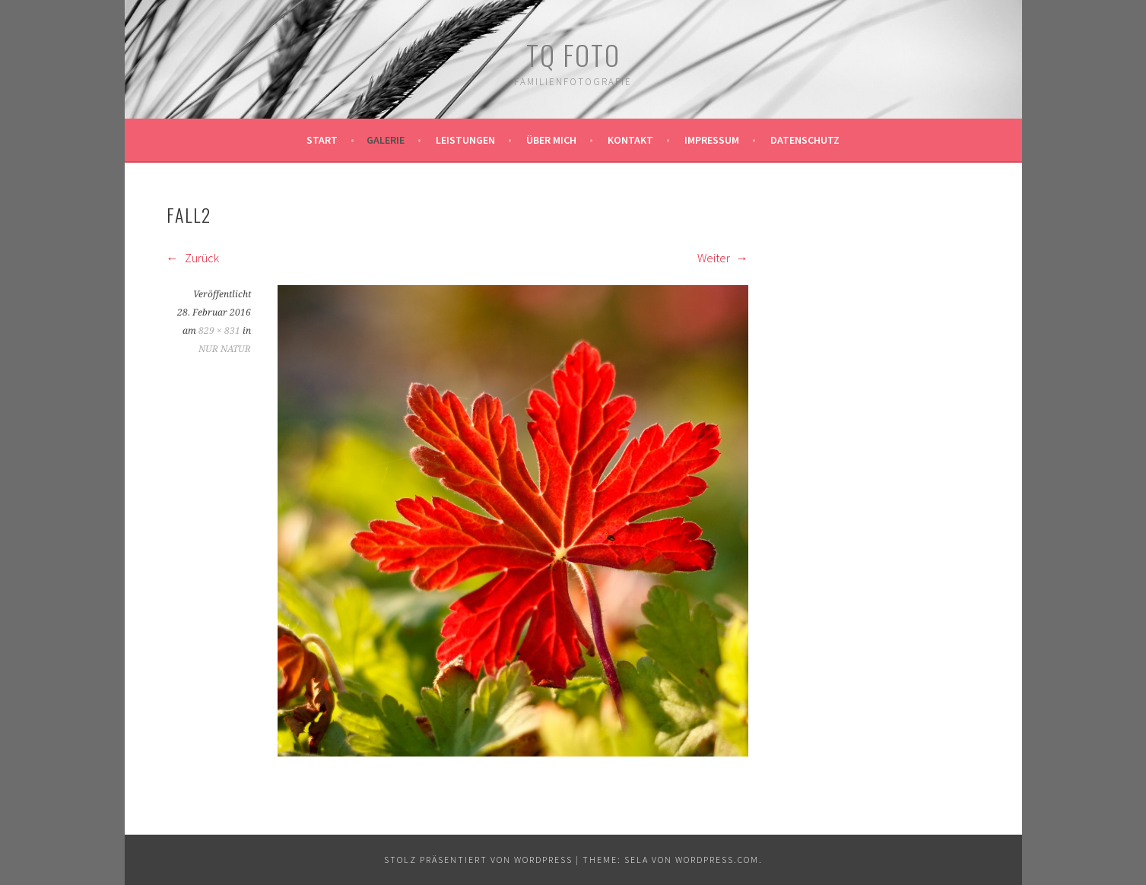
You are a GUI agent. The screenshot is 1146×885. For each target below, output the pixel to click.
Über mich (551, 140)
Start (322, 140)
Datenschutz (805, 140)
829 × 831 (219, 330)
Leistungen (465, 140)
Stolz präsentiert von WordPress (478, 859)
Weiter (722, 257)
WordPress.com (717, 859)
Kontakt (630, 140)
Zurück (193, 257)
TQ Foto (573, 54)
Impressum (711, 140)
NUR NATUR (224, 349)
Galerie (386, 140)
